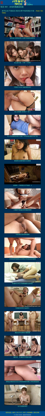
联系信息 (8, 412)
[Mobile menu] (1, 2)
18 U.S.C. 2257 (21, 412)
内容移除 (30, 412)
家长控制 (36, 412)
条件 (13, 412)
